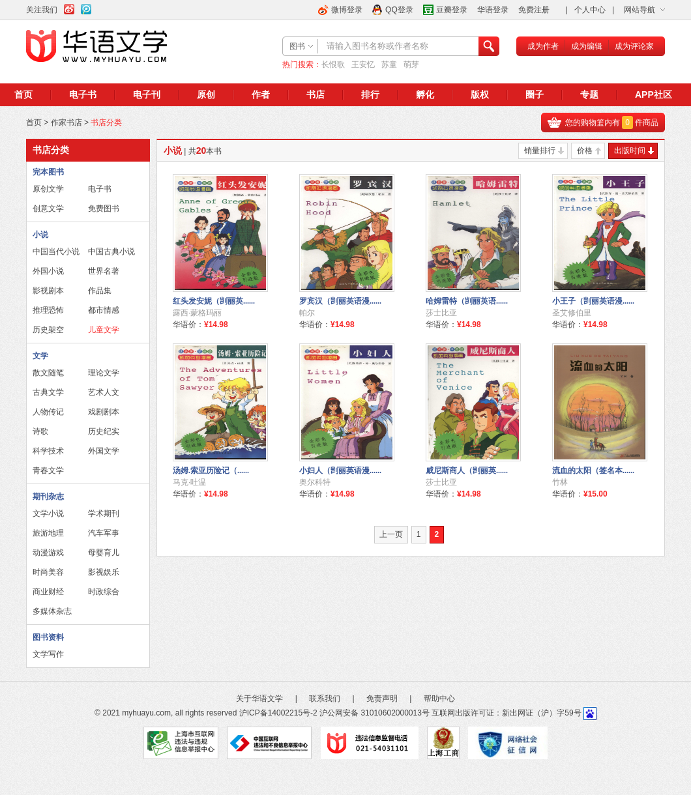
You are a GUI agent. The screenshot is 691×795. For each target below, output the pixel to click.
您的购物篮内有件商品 (611, 122)
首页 (23, 94)
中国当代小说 (56, 251)
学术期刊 (103, 513)
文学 (40, 355)
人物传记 (48, 411)
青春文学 (48, 470)
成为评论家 (634, 46)
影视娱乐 (103, 572)
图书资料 (48, 637)
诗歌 (40, 431)
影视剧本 (48, 290)
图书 (297, 46)
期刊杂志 (48, 496)
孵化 (425, 94)
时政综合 (103, 591)
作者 (261, 94)
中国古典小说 (111, 251)
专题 (589, 94)
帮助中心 (439, 698)
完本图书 (48, 172)
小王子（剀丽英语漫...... (593, 301)
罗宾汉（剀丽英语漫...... (340, 301)
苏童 (389, 64)
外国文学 (103, 450)
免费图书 (103, 208)
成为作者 (543, 46)
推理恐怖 (48, 310)
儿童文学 (103, 329)
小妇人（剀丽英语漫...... (340, 470)
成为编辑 (586, 46)
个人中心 (590, 9)
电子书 (82, 94)
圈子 (534, 94)
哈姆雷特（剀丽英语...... (467, 301)
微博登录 (346, 9)
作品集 (99, 290)
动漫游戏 (48, 552)
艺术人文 (103, 392)
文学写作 (48, 654)
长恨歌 (333, 64)
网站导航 (639, 9)
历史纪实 (103, 431)
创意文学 (48, 208)
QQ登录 (399, 9)
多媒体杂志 (52, 611)
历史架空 (48, 329)
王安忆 (363, 64)
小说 (40, 234)
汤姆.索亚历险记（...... (211, 470)
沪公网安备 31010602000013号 (374, 712)
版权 (480, 94)
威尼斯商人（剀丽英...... (467, 470)
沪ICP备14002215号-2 (278, 712)
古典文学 (48, 392)
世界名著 (103, 271)
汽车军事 (103, 533)
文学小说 (48, 513)
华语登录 (492, 9)
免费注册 (534, 9)
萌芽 (411, 64)
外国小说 (48, 271)
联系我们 (324, 698)
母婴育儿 (103, 552)
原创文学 (48, 189)
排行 (370, 94)
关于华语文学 (259, 698)
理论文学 (103, 372)
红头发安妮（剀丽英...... (214, 301)
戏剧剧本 (103, 411)
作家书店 (66, 122)
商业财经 (48, 591)
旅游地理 (48, 533)
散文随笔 (48, 372)
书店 (315, 94)
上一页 (391, 534)
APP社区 (653, 94)
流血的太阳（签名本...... (593, 470)
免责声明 (382, 698)
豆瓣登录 (451, 9)
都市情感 (103, 310)
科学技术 (48, 450)
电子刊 (146, 94)
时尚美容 (48, 572)
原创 (206, 94)
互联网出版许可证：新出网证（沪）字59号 (506, 712)
